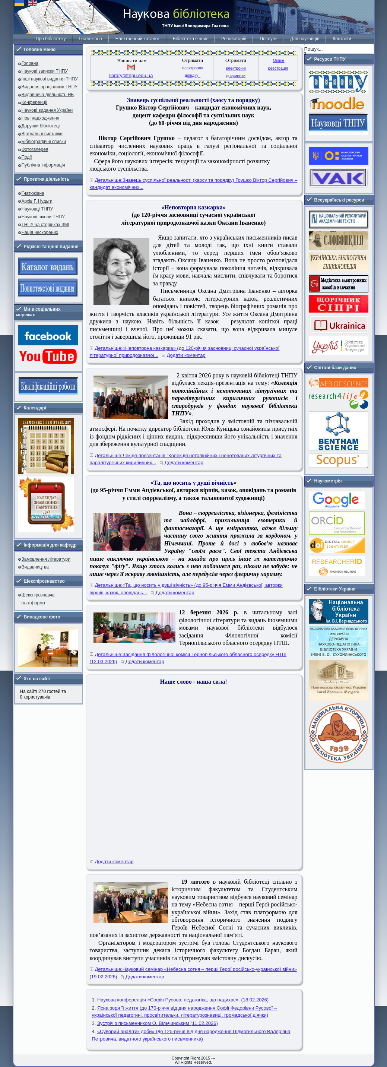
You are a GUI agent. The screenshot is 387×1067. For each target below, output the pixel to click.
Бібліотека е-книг (190, 38)
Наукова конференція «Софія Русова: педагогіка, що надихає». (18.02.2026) (183, 1000)
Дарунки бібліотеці (41, 126)
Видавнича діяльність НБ (48, 94)
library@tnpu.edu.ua (131, 75)
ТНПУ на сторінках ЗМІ (45, 224)
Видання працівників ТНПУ (49, 86)
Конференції (35, 102)
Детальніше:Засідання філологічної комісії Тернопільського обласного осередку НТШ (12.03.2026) (188, 658)
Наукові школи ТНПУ (43, 216)
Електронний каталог (137, 38)
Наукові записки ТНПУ (45, 71)
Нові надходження (41, 118)
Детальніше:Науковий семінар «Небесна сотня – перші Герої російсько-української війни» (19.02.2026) (193, 972)
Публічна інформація (43, 165)
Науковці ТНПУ (37, 209)
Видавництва (35, 567)
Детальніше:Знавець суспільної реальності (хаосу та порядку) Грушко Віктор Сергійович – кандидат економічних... (194, 183)
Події (27, 157)
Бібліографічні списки (44, 141)
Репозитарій (233, 38)
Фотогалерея (35, 149)
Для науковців (304, 38)
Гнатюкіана (90, 38)
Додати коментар (186, 355)
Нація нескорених (40, 232)
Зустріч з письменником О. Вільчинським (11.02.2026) (157, 1023)
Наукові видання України (47, 110)
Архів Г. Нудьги (37, 201)
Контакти (342, 38)
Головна (30, 63)
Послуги (268, 38)
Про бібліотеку (51, 38)
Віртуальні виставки (42, 133)
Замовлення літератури (46, 559)
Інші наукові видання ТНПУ (50, 79)
